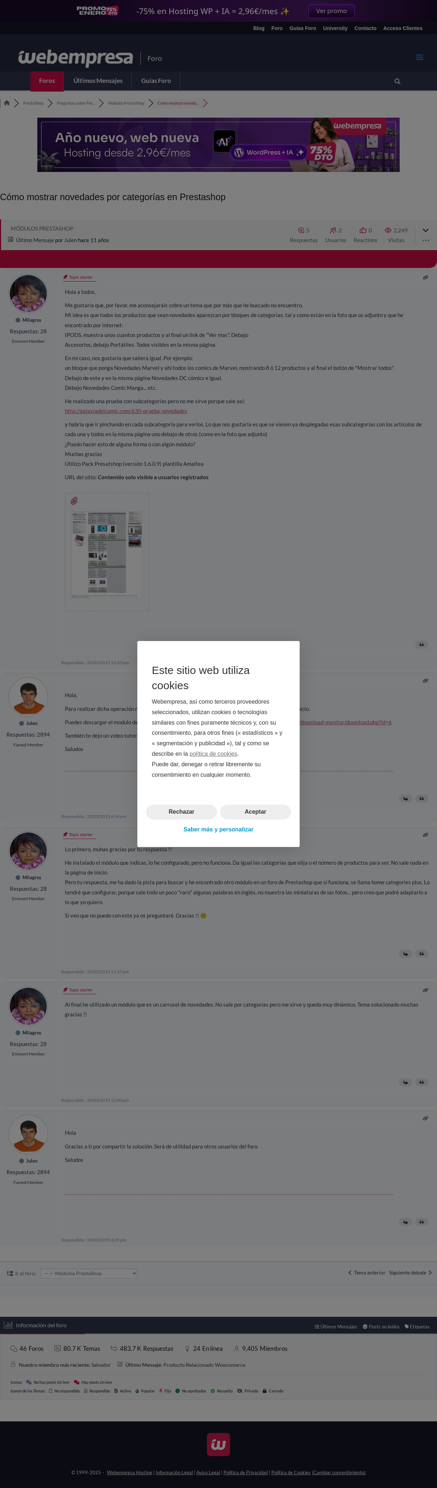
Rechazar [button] (181, 812)
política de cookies (213, 754)
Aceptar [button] (255, 812)
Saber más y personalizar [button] (219, 829)
